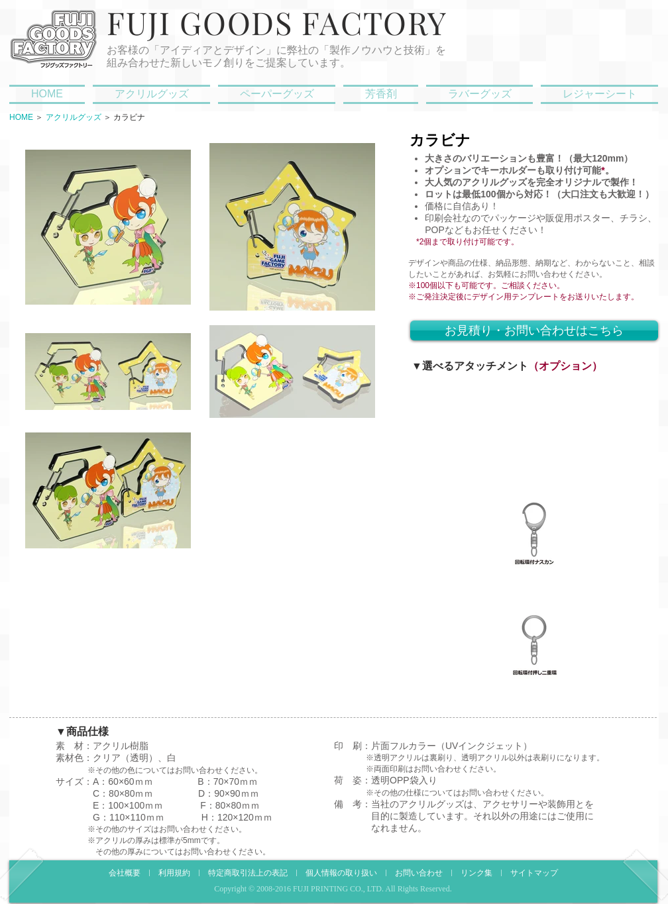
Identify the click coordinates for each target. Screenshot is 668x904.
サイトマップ (534, 873)
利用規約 (174, 873)
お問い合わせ (419, 873)
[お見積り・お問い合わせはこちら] (534, 330)
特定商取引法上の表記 (248, 873)
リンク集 (476, 873)
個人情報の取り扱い (341, 873)
